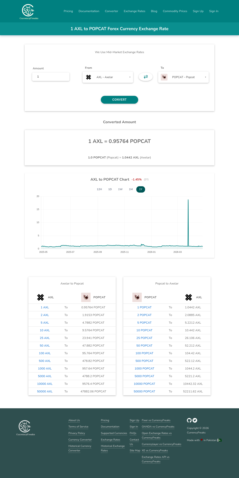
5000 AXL (45, 376)
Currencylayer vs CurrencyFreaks (161, 444)
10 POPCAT (144, 330)
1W (120, 189)
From (88, 68)
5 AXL (45, 323)
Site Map (135, 450)
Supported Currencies (114, 433)
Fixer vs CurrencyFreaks (156, 420)
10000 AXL (44, 384)
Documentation (89, 11)
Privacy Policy (76, 433)
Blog (154, 11)
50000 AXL (44, 391)
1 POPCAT (144, 307)
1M (131, 189)
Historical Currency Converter (79, 448)
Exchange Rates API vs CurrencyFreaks (156, 459)
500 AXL (45, 361)
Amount (38, 68)
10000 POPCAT (144, 384)
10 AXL (45, 330)
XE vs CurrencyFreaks (155, 450)
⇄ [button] (146, 76)
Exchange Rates (134, 11)
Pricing (68, 11)
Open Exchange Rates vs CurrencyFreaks (157, 435)
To (162, 68)
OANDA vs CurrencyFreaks (158, 426)
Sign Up (198, 11)
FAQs (133, 433)
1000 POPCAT (144, 369)
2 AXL (45, 315)
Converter (111, 11)
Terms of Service (78, 426)
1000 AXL (45, 369)
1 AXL (45, 307)
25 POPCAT (144, 338)
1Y (140, 189)
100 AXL (45, 353)
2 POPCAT (144, 315)
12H (99, 189)
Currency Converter (80, 439)
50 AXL (45, 346)
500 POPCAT (144, 361)
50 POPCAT (144, 346)
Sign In (213, 11)
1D (110, 189)
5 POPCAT (144, 323)
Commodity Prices (175, 11)
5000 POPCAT (144, 376)
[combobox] (108, 77)
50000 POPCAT (144, 391)
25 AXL (45, 338)
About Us (74, 420)
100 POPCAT (144, 353)
